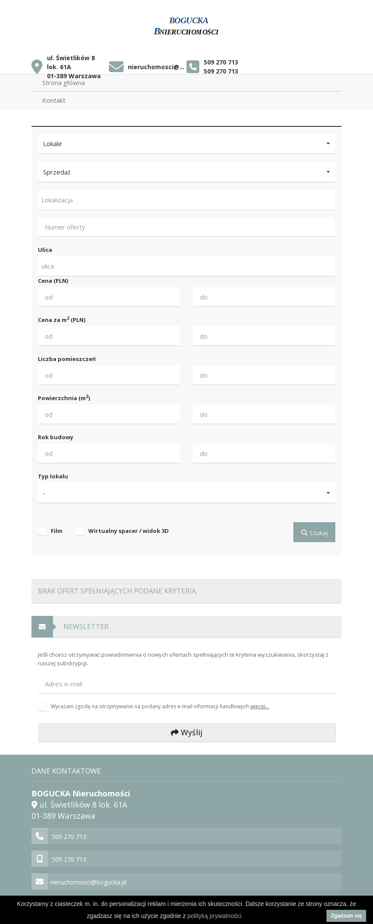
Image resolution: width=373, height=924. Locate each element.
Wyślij (186, 732)
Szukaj (314, 532)
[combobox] (186, 200)
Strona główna (63, 82)
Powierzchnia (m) (64, 398)
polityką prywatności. (215, 915)
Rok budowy (55, 437)
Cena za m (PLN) (61, 319)
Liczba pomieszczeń (67, 359)
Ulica (45, 250)
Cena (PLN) (53, 281)
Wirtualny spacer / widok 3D (128, 530)
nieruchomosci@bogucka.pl (157, 67)
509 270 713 (221, 62)
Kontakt (53, 100)
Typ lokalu (53, 476)
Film (56, 530)
